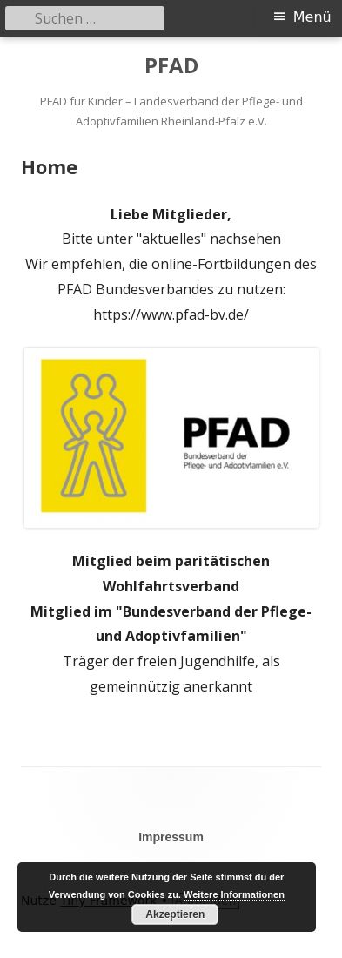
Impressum (171, 837)
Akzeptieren (175, 914)
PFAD (171, 65)
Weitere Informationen (234, 894)
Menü (312, 17)
